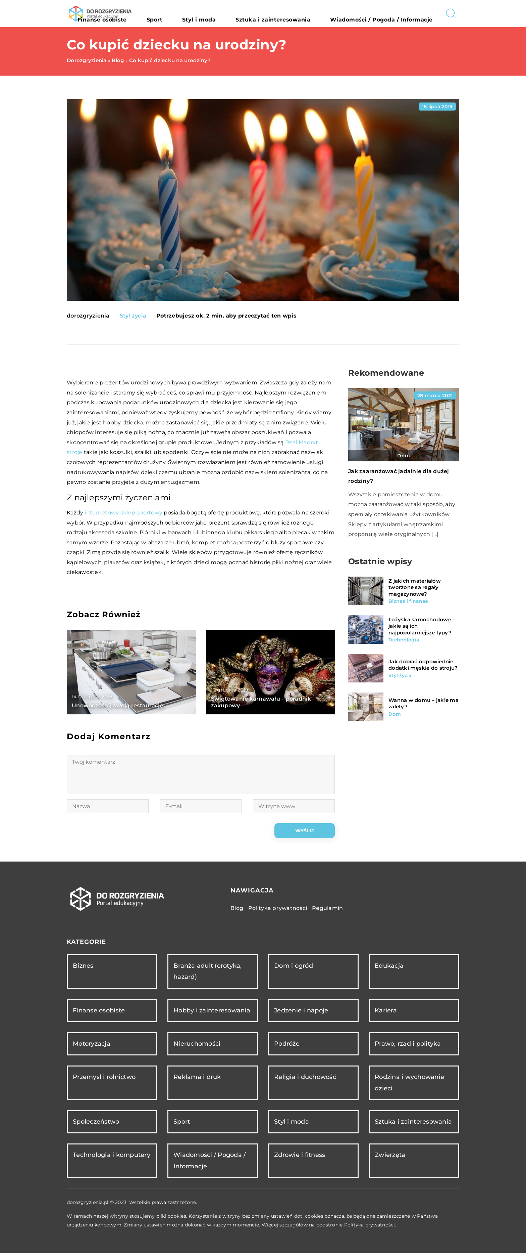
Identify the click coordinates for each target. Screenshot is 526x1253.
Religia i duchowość (305, 1077)
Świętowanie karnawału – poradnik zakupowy (261, 702)
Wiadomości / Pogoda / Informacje (393, 13)
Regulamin (327, 908)
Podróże (287, 1043)
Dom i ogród (293, 965)
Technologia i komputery (111, 1155)
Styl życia (133, 315)
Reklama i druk (197, 1077)
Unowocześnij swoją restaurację (117, 705)
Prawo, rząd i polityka (408, 1043)
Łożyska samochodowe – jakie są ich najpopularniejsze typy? (421, 626)
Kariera (386, 1010)
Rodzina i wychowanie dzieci (409, 1082)
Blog (236, 908)
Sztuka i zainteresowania (307, 13)
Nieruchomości (196, 1043)
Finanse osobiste (181, 13)
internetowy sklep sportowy (124, 512)
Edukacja (389, 965)
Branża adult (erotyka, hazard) (207, 971)
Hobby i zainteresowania (211, 1010)
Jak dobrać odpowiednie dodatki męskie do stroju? (423, 664)
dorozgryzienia (88, 316)
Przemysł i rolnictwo (104, 1077)
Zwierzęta (390, 1155)
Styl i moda (251, 13)
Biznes (83, 965)
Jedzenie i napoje (301, 1010)
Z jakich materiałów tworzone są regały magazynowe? (414, 587)
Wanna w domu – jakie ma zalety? (423, 703)
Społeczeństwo (96, 1121)
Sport (220, 13)
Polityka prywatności (277, 908)
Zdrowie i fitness (299, 1155)
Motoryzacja (91, 1043)
